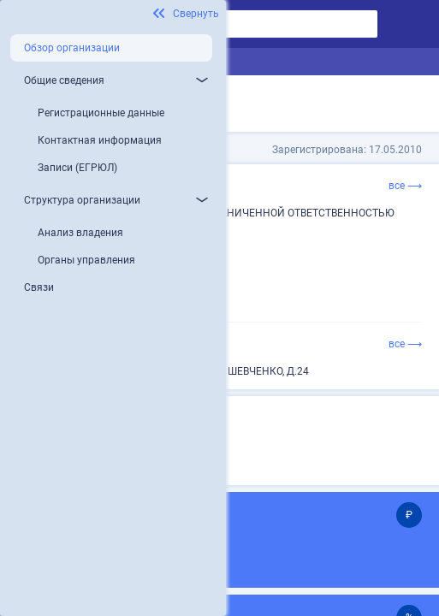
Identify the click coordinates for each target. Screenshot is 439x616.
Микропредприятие (166, 445)
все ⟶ (405, 186)
